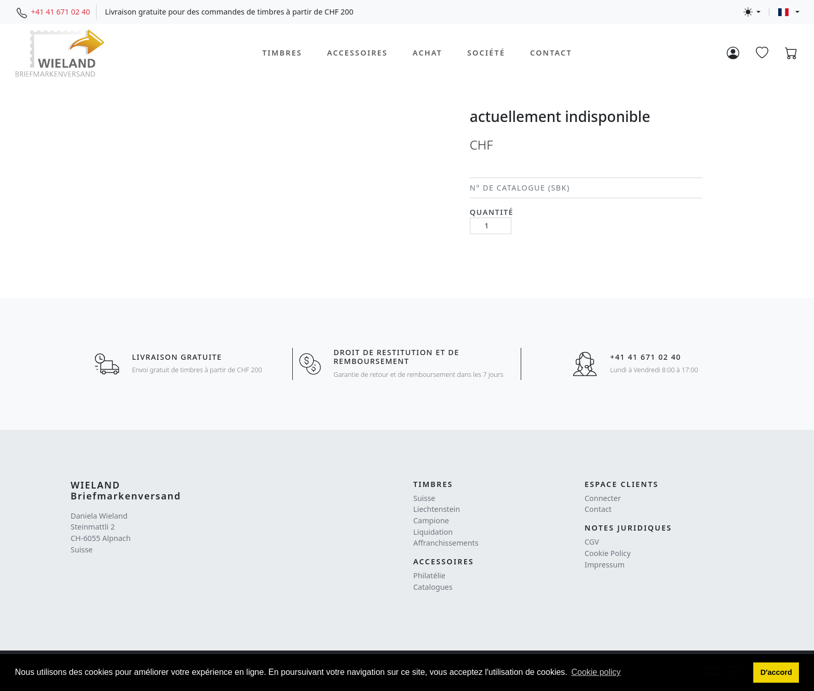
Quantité (491, 212)
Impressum (605, 565)
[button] (776, 672)
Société (486, 53)
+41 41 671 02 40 (60, 12)
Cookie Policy (608, 553)
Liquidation (433, 532)
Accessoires (357, 53)
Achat (427, 53)
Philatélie (429, 575)
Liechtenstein (436, 509)
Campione (431, 520)
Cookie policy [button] (595, 672)
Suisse (424, 498)
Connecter (603, 498)
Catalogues (433, 587)
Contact (551, 53)
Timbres (282, 53)
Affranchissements (446, 543)
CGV (592, 542)
